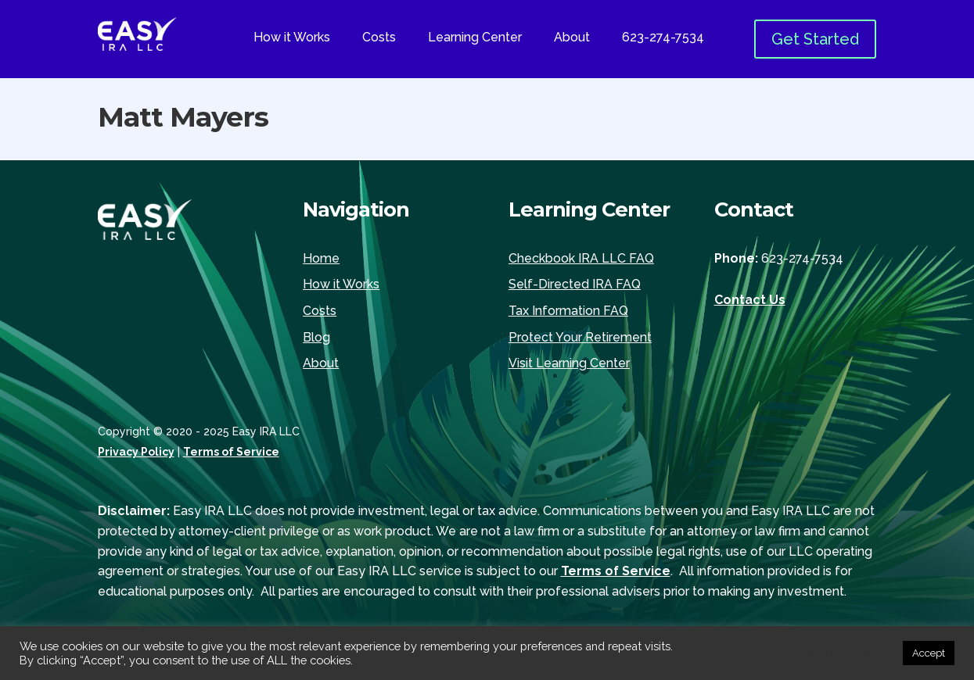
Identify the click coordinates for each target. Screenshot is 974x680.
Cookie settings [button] (850, 653)
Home (321, 258)
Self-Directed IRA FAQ (575, 284)
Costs (379, 38)
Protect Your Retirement (580, 337)
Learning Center (475, 38)
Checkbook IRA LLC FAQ (581, 258)
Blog (316, 337)
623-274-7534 (663, 38)
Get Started (815, 39)
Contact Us (749, 299)
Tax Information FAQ (568, 310)
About (572, 38)
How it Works (291, 38)
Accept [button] (928, 653)
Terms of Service (231, 452)
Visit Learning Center (569, 363)
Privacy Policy (136, 452)
